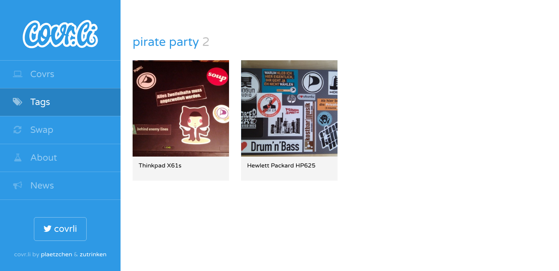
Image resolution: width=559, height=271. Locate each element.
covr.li (60, 30)
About (34, 157)
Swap (32, 130)
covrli (60, 229)
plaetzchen (56, 254)
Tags (31, 102)
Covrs (33, 74)
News (33, 185)
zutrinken (93, 254)
